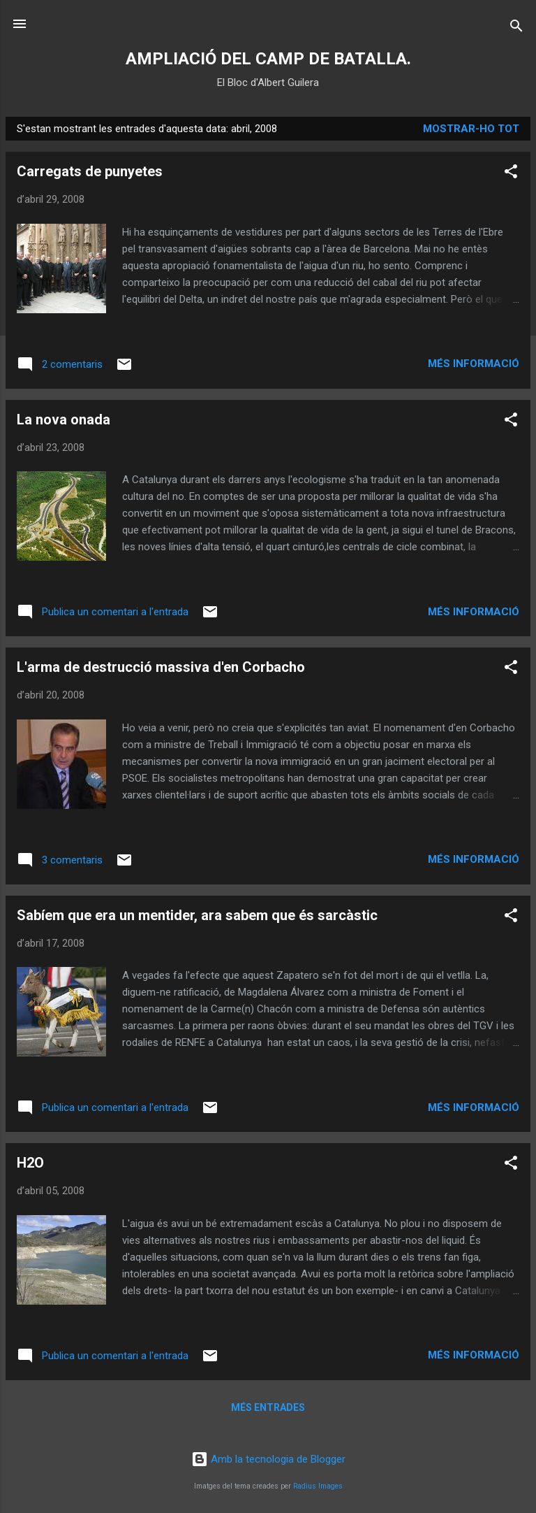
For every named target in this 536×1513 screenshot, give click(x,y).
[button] (510, 174)
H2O (30, 1162)
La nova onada (63, 419)
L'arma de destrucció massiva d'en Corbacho (161, 667)
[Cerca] (516, 28)
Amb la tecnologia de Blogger (268, 1459)
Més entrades (268, 1407)
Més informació (473, 363)
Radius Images (318, 1486)
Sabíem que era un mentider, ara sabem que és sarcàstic (197, 915)
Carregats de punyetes (90, 171)
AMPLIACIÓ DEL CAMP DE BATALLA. (268, 59)
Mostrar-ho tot (471, 128)
